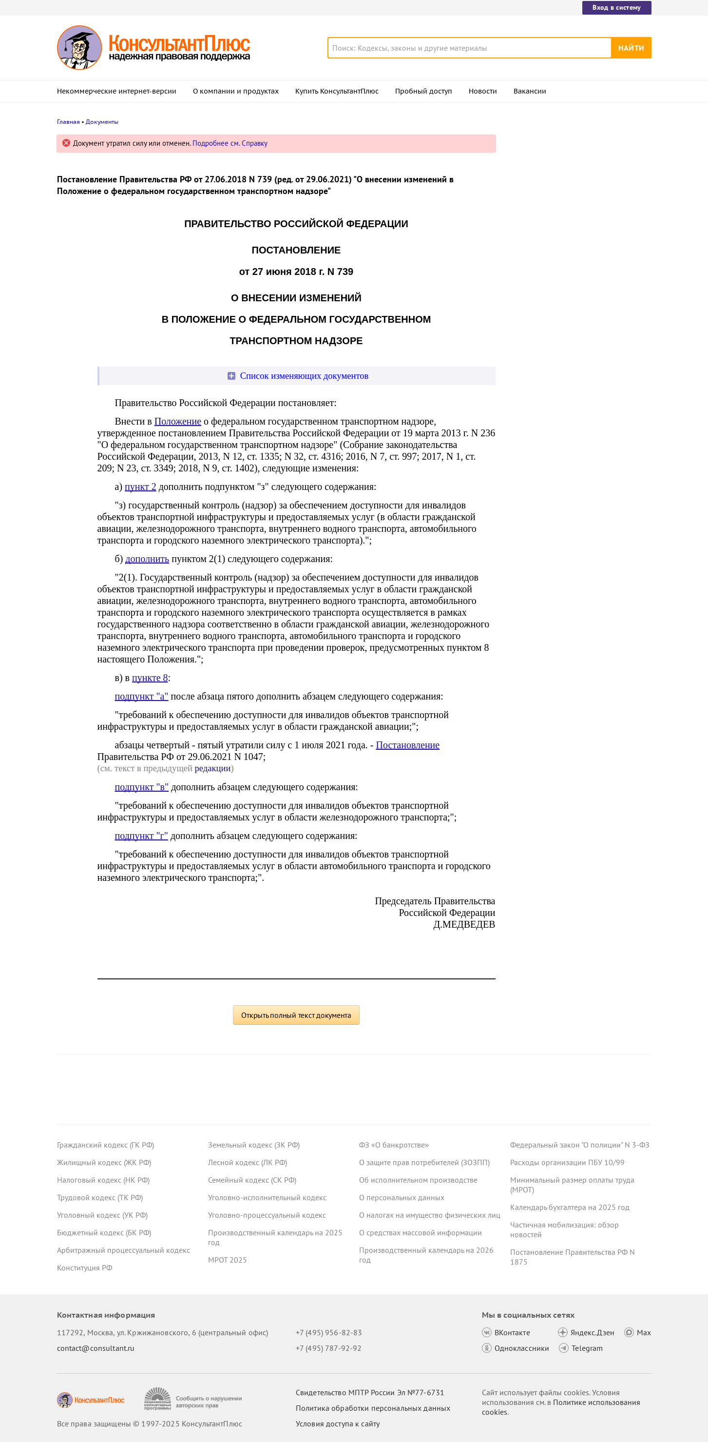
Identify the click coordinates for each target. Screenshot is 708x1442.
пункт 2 (140, 486)
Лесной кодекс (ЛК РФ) (247, 1162)
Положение (177, 421)
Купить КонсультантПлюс (337, 91)
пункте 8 (150, 677)
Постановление (408, 745)
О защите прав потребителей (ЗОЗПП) (424, 1162)
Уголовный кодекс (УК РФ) (102, 1215)
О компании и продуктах (236, 91)
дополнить (147, 558)
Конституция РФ (84, 1267)
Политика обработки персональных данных (373, 1408)
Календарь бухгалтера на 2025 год (570, 1207)
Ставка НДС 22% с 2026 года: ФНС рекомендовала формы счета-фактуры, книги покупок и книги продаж (578, 191)
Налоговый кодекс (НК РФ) (103, 1180)
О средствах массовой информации (420, 1232)
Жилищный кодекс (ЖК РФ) (104, 1162)
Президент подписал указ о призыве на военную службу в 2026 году (575, 345)
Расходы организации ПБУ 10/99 (567, 1162)
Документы (102, 121)
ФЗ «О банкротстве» (394, 1145)
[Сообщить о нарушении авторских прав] (194, 1398)
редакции (213, 768)
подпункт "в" (142, 786)
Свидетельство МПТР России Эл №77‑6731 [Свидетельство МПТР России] (370, 1392)
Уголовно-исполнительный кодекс (267, 1197)
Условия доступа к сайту (338, 1423)
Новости (483, 91)
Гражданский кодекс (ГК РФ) (105, 1145)
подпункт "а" (142, 696)
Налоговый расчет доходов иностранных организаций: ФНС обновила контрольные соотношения (576, 244)
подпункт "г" (141, 835)
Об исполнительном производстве (418, 1180)
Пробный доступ (423, 91)
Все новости (535, 372)
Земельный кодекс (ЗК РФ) (254, 1145)
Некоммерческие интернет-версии (116, 91)
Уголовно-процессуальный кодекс (267, 1215)
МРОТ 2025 (227, 1260)
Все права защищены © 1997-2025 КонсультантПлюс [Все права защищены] (149, 1423)
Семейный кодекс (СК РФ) (252, 1180)
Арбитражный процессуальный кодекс (123, 1250)
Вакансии (530, 91)
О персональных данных (401, 1197)
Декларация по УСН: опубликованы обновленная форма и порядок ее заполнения (573, 297)
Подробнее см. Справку (230, 143)
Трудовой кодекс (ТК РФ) (100, 1197)
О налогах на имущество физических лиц (429, 1215)
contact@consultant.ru (96, 1348)
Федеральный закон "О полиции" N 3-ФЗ (580, 1145)
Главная (68, 121)
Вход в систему (617, 7)
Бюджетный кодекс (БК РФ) (104, 1232)
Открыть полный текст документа (296, 1015)
